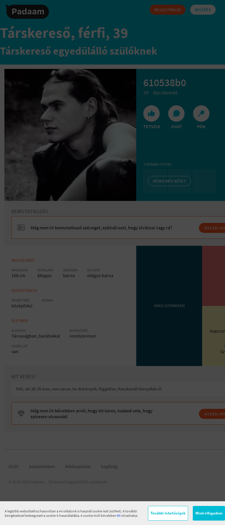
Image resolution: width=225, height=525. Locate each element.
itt (119, 515)
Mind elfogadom (208, 513)
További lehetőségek (168, 513)
